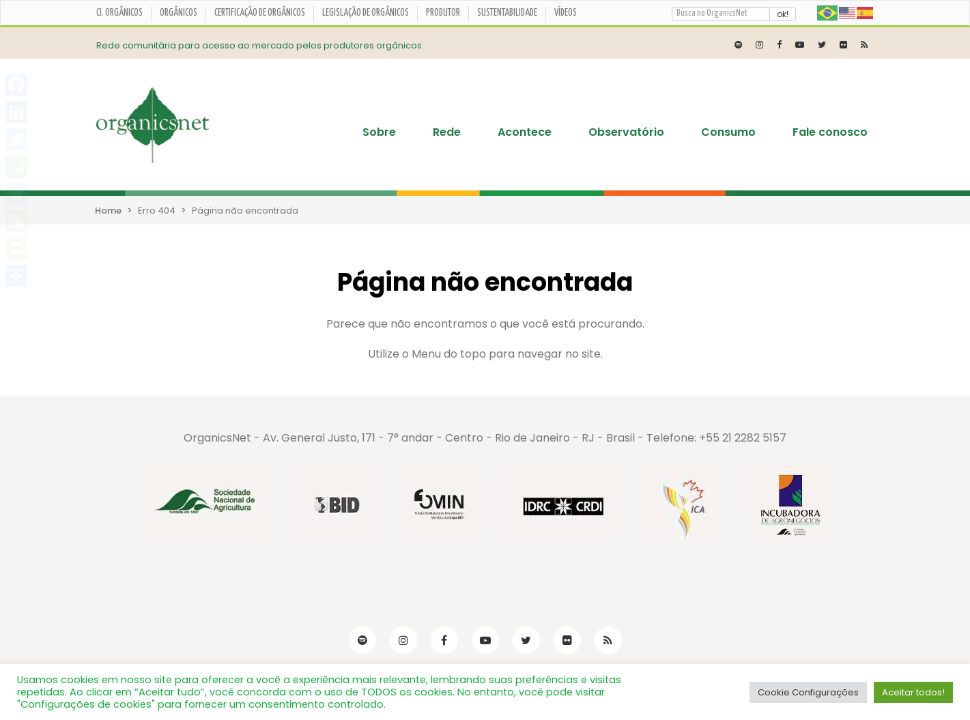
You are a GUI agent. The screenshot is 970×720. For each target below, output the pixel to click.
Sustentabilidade (507, 13)
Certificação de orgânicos (259, 13)
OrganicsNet (217, 438)
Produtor (443, 13)
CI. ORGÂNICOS (119, 13)
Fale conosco (830, 132)
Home (108, 210)
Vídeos (565, 13)
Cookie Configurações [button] (808, 692)
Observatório (626, 132)
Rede (447, 132)
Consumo (728, 132)
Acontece (525, 132)
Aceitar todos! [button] (913, 692)
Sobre (379, 132)
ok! (782, 14)
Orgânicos (178, 13)
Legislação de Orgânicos (365, 13)
